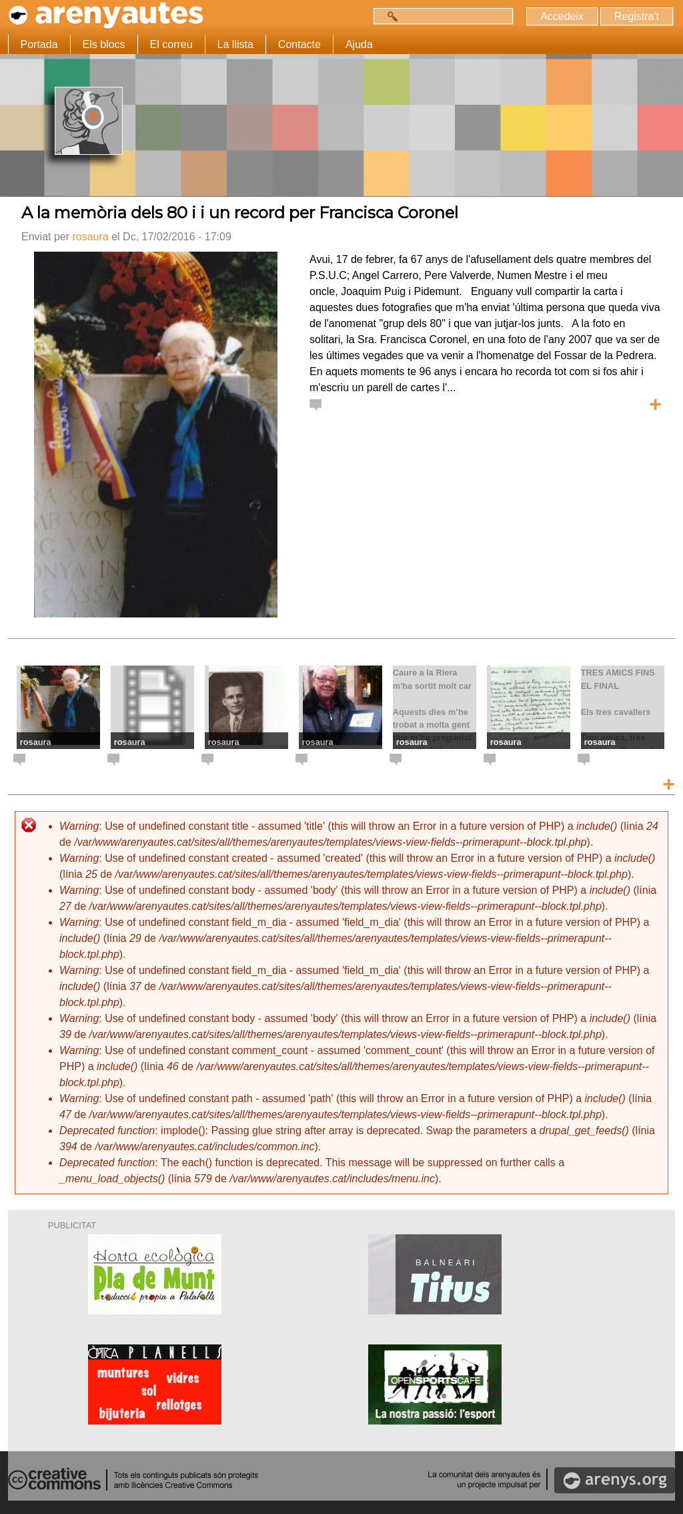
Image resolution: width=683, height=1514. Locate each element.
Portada (39, 44)
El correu (171, 44)
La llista (235, 44)
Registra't (636, 16)
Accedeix (561, 16)
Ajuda (359, 44)
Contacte (299, 44)
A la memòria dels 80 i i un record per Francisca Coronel (239, 212)
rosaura (90, 236)
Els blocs (104, 44)
